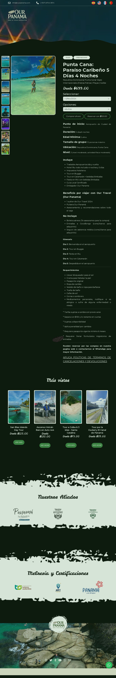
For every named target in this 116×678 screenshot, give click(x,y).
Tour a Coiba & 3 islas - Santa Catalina (71, 430)
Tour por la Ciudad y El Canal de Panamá (97, 430)
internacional (81, 57)
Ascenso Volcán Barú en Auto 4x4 (45, 428)
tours (68, 57)
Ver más (19, 442)
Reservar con (97, 116)
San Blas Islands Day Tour (18, 428)
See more (45, 445)
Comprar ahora (73, 116)
